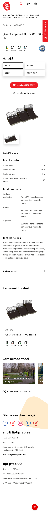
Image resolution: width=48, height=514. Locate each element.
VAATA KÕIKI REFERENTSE (17, 391)
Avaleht (6, 15)
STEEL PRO (32, 73)
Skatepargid (23, 15)
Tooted (13, 15)
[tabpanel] (24, 213)
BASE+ (30, 65)
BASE (7, 65)
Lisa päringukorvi (24, 85)
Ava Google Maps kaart (14, 454)
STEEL (7, 73)
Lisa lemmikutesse (24, 93)
